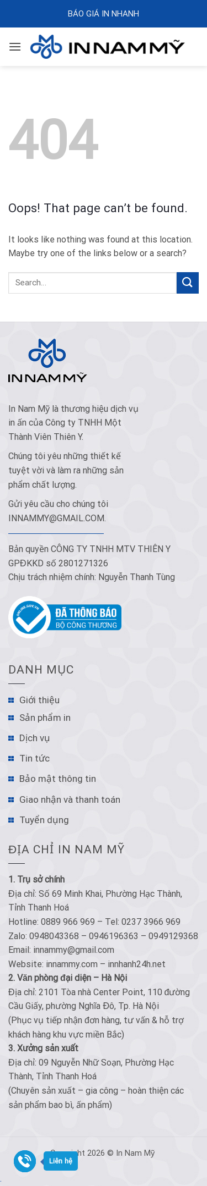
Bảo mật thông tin (57, 778)
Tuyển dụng (44, 819)
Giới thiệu (39, 699)
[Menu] (15, 46)
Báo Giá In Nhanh (103, 14)
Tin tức (34, 758)
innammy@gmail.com (56, 518)
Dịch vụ (34, 737)
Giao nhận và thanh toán (69, 799)
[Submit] (188, 283)
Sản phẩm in (45, 717)
